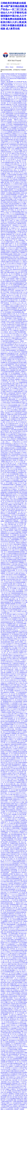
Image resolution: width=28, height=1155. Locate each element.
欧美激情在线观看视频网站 (13, 878)
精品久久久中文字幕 (21, 445)
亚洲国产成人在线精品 (11, 1106)
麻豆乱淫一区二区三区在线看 (16, 1013)
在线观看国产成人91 (16, 765)
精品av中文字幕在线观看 (15, 701)
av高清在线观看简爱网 (8, 130)
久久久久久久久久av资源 (14, 893)
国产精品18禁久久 (10, 886)
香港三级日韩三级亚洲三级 (10, 509)
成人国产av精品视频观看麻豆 (18, 177)
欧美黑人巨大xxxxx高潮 (19, 666)
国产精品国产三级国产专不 (15, 278)
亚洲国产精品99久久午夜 (14, 1046)
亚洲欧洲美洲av (10, 999)
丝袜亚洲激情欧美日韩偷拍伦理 (13, 298)
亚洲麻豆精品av (10, 567)
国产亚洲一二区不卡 (7, 319)
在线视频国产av (12, 341)
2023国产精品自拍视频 (16, 982)
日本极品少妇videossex (13, 487)
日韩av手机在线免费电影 (14, 454)
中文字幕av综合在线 (13, 156)
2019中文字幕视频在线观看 (16, 141)
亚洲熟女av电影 (6, 148)
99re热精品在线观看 (18, 956)
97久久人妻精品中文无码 (7, 164)
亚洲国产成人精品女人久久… (16, 874)
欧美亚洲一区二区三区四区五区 (15, 700)
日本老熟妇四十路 (11, 344)
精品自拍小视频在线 (6, 104)
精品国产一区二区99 (6, 248)
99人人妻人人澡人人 (12, 498)
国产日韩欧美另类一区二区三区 (14, 497)
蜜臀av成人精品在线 (18, 695)
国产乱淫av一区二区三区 (8, 790)
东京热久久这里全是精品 (20, 979)
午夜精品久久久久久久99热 (9, 755)
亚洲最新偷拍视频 (19, 214)
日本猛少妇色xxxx (17, 442)
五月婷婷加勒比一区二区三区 (16, 869)
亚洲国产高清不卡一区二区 (11, 243)
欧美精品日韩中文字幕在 (19, 617)
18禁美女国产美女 (13, 649)
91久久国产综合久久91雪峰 (17, 802)
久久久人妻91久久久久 (14, 550)
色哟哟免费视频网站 (18, 481)
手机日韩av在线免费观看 (20, 606)
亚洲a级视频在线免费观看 (15, 396)
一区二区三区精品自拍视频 (13, 993)
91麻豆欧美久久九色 (6, 548)
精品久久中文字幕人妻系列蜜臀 (9, 512)
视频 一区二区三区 (8, 103)
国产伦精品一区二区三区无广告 (13, 173)
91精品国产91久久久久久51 (11, 271)
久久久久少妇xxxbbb (7, 478)
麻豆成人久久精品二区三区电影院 (14, 590)
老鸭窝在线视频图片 (11, 988)
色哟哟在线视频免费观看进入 (17, 626)
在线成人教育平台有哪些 (16, 642)
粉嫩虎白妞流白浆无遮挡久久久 (14, 261)
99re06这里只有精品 (6, 313)
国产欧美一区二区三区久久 (9, 918)
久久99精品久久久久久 (16, 1069)
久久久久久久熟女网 (6, 177)
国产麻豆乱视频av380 (16, 835)
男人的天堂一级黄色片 (15, 542)
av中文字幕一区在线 (16, 104)
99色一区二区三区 (13, 545)
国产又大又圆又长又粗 (8, 729)
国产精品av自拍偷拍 (19, 139)
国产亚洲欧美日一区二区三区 (13, 1061)
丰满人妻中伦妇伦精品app (8, 759)
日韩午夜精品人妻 (14, 556)
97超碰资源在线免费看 (16, 744)
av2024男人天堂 (23, 156)
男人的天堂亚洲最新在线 (12, 362)
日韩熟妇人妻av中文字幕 (13, 359)
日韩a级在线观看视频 (20, 109)
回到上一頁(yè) (9, 67)
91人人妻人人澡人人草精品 (14, 611)
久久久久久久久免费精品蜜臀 (12, 861)
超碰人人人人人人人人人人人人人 (15, 613)
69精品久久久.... (5, 367)
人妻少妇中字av (10, 295)
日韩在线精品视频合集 (16, 834)
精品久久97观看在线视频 (15, 339)
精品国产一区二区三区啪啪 (15, 938)
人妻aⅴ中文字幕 (12, 397)
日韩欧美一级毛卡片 (8, 332)
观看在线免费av (17, 193)
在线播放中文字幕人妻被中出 (18, 419)
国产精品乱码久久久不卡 (14, 1020)
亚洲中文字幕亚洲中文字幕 (13, 854)
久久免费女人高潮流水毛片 (10, 877)
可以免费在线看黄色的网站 (13, 1060)
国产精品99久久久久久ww (19, 932)
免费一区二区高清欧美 (8, 510)
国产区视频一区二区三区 (12, 329)
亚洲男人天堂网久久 (7, 1055)
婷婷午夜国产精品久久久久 (14, 881)
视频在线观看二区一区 (14, 399)
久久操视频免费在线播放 (9, 519)
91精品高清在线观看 (22, 258)
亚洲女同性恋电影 (10, 579)
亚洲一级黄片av (13, 614)
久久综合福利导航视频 (11, 610)
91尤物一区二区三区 (14, 726)
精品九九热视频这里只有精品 (9, 639)
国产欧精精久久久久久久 (9, 304)
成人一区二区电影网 (21, 668)
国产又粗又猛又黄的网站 (9, 464)
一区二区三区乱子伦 (7, 161)
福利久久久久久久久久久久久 (13, 185)
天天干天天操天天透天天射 (15, 293)
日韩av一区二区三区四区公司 (14, 335)
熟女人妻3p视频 (13, 648)
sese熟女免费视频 (5, 162)
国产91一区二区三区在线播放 (12, 822)
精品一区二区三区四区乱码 (13, 753)
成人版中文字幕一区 (19, 292)
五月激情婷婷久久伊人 (15, 527)
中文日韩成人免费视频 (11, 752)
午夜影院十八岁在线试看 (15, 851)
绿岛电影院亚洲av (17, 1103)
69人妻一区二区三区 (16, 313)
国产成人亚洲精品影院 (17, 622)
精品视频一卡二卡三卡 (14, 84)
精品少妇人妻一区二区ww (12, 461)
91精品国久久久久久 (10, 413)
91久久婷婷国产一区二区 (11, 96)
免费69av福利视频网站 (16, 939)
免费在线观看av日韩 (12, 272)
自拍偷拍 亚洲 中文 (16, 260)
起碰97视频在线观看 (19, 130)
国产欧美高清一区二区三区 (15, 719)
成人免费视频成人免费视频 (9, 733)
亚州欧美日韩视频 (10, 307)
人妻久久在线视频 (10, 758)
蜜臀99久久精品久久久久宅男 (10, 390)
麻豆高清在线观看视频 (9, 231)
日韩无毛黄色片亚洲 (6, 1011)
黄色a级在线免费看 (14, 203)
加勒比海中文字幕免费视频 (7, 301)
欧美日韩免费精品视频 (9, 632)
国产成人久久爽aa (18, 118)
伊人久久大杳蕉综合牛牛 (16, 336)
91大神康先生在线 (21, 915)
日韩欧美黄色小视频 (18, 1031)
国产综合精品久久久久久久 (15, 1075)
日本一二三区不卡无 (12, 895)
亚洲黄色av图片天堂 (20, 1066)
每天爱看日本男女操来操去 (9, 915)
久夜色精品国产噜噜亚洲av (18, 538)
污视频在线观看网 (8, 190)
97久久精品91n (17, 478)
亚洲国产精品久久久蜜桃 (16, 803)
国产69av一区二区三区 (9, 274)
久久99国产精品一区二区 (19, 161)
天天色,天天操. (21, 135)
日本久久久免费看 (9, 640)
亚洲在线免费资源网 (6, 756)
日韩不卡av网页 (14, 573)
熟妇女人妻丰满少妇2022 (11, 188)
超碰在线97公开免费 (13, 671)
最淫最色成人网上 (5, 948)
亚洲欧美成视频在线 (10, 810)
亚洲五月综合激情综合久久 (9, 715)
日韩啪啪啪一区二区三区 (12, 672)
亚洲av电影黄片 (21, 733)
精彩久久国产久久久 (7, 709)
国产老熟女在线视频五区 (11, 472)
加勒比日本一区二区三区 (20, 164)
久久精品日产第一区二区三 (13, 268)
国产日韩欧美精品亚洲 (10, 258)
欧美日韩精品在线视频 (10, 777)
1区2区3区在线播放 (5, 101)
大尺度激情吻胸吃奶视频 (7, 484)
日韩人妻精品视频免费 (6, 110)
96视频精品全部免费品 (9, 448)
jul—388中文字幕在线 (15, 936)
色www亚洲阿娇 (19, 425)
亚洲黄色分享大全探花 (8, 290)
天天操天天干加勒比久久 (14, 249)
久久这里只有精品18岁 (9, 582)
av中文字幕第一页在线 (8, 292)
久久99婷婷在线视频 (11, 174)
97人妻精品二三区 (5, 419)
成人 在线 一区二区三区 (16, 816)
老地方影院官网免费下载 (11, 471)
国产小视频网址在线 (7, 481)
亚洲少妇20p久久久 (20, 1078)
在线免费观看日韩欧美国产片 (18, 191)
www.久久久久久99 (20, 206)
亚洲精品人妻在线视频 (11, 251)
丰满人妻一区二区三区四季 (19, 907)
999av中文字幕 (21, 202)
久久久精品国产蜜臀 (16, 151)
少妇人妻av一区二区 (6, 981)
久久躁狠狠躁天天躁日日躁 (16, 347)
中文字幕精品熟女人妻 (10, 855)
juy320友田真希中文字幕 (15, 704)
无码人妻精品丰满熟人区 (7, 1008)
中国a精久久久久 (7, 310)
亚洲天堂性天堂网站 (12, 202)
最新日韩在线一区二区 (12, 475)
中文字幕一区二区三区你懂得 (15, 1002)
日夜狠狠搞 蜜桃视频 (10, 603)
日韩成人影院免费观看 (17, 591)
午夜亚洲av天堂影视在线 (18, 179)
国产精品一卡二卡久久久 (8, 793)
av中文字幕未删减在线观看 (20, 190)
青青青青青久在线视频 (21, 974)
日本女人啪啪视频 (17, 319)
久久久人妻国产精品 (16, 248)
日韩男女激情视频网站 (12, 706)
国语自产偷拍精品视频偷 (13, 402)
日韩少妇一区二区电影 (13, 1095)
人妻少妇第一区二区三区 (15, 735)
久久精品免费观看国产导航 (11, 355)
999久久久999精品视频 (12, 480)
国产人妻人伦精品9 (19, 115)
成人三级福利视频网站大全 (15, 539)
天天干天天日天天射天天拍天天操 (9, 333)
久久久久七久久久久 (11, 142)
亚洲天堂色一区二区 (6, 892)
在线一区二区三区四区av (13, 226)
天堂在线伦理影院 (16, 1090)
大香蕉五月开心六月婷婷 (9, 196)
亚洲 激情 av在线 (6, 765)
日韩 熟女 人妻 (4, 81)
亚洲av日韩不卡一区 (7, 678)
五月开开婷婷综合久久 (10, 994)
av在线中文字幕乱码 (14, 849)
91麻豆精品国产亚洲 (10, 342)
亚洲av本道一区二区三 (11, 229)
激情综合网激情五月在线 (19, 103)
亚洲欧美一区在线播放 (6, 193)
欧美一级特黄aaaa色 (21, 625)
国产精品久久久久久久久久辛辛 (14, 654)
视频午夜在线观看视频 (19, 722)
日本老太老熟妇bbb (21, 674)
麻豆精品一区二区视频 (8, 843)
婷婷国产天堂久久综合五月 (16, 646)
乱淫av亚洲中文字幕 (19, 501)
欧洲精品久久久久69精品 (12, 750)
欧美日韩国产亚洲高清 (12, 171)
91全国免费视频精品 (19, 567)
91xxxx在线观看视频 (17, 926)
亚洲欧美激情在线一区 (16, 852)
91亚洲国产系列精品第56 (19, 845)
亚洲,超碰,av (9, 907)
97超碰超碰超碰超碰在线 (19, 124)
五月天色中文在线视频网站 (18, 515)
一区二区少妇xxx (13, 303)
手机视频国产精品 (11, 623)
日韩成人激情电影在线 (19, 968)
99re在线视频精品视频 (7, 971)
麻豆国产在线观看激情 (10, 144)
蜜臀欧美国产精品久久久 (12, 495)
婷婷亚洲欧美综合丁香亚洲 (18, 872)
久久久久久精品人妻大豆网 (9, 713)
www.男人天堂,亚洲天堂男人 (19, 121)
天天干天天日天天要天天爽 (13, 866)
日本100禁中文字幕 (13, 884)
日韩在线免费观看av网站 (17, 312)
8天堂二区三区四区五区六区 (18, 846)
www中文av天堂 (9, 409)
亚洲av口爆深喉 (5, 219)
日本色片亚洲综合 (8, 666)
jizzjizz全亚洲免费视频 (13, 286)
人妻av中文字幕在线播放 (8, 732)
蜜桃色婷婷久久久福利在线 (16, 868)
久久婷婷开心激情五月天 (9, 87)
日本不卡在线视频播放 (8, 115)
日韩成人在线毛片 (10, 1029)
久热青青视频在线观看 (11, 805)
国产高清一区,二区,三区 (12, 98)
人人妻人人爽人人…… (6, 442)
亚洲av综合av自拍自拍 (21, 579)
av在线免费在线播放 (20, 448)
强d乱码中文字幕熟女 (18, 832)
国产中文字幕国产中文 (10, 727)
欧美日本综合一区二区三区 (18, 423)
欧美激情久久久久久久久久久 (14, 83)
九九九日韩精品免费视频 (11, 707)
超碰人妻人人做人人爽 (16, 784)
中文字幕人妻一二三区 (8, 900)
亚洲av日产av (11, 643)
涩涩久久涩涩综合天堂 (9, 387)
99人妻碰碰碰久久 (18, 484)
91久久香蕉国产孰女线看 (17, 93)
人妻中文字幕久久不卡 (21, 440)
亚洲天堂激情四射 (22, 217)
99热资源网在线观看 (10, 974)
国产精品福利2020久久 (10, 147)
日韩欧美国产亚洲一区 (9, 345)
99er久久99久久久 (17, 110)
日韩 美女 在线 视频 (16, 101)
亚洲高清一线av (11, 817)
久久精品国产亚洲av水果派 (15, 698)
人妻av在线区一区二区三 (14, 380)
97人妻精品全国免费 (7, 722)
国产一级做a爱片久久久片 (15, 225)
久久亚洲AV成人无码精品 (11, 990)
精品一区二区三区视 (6, 423)
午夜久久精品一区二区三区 (11, 245)
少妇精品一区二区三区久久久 (18, 451)
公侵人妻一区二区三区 (8, 118)
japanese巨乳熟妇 (7, 121)
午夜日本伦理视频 (13, 400)
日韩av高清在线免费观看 (16, 500)
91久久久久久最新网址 (6, 122)
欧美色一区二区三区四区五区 (12, 155)
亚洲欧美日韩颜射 (13, 208)
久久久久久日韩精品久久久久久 (9, 165)
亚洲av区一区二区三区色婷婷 (8, 235)
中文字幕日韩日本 (8, 574)
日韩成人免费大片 (13, 745)
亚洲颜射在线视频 (22, 498)
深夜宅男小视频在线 (13, 490)
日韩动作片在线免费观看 (12, 631)
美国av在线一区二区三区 (16, 524)
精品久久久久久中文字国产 (18, 710)
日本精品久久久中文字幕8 (19, 947)
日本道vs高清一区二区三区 (9, 906)
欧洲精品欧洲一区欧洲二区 (11, 460)
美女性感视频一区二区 (18, 848)
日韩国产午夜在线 (10, 1025)
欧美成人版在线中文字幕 (12, 266)
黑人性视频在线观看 (13, 533)
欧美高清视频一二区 (6, 800)
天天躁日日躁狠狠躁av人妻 (12, 941)
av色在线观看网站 (22, 100)
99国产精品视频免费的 (20, 332)
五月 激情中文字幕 (14, 153)
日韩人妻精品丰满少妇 (17, 92)
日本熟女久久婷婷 (20, 687)
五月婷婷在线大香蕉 (6, 275)
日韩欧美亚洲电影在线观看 (19, 106)
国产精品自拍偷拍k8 (9, 86)
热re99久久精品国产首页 (12, 455)
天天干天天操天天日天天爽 (7, 890)
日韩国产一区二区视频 (10, 535)
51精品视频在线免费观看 (16, 429)
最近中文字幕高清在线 (10, 246)
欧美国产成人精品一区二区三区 (18, 162)
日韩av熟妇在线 (15, 548)
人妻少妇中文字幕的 (6, 260)
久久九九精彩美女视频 (16, 184)
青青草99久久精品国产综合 (9, 1107)
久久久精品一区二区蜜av (13, 220)
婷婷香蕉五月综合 (8, 170)
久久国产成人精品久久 (18, 199)
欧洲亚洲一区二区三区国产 (19, 216)
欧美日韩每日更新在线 (11, 368)
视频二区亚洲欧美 (18, 1100)
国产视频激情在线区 (8, 466)
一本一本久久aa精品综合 (9, 439)
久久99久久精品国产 (21, 680)
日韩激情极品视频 (21, 547)
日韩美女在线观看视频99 (19, 574)
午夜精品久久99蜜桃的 (15, 782)
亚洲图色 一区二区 (8, 832)
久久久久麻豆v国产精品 (17, 275)
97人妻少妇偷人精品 (15, 564)
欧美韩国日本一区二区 (17, 892)
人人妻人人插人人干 (11, 779)
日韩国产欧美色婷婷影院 (13, 255)
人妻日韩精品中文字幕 (14, 1040)
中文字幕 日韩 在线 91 (17, 1045)
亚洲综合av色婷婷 (6, 773)
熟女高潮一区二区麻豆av (9, 228)
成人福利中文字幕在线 (15, 263)
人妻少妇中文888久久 (21, 237)
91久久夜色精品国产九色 (11, 222)
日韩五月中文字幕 (20, 793)
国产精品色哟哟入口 (8, 797)
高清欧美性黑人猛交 (18, 89)
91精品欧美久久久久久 (19, 690)
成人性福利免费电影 (19, 797)
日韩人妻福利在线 (5, 184)
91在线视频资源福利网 (12, 492)
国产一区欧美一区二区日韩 (18, 669)
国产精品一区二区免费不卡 (20, 300)
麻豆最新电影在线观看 (20, 449)
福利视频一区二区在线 (14, 81)
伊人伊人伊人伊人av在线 (12, 929)
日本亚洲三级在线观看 (20, 365)
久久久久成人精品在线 (13, 526)
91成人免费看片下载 (12, 385)
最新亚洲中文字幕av (20, 1043)
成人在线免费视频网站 (17, 426)
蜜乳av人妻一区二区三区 (18, 599)
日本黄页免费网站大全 (10, 376)
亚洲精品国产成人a (10, 234)
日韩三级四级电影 (8, 932)
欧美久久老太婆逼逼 (10, 930)
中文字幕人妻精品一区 (8, 365)
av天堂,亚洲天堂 (14, 875)
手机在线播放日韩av (7, 89)
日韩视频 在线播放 (19, 1094)
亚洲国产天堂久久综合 (14, 921)
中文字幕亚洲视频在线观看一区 (18, 1006)
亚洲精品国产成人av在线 (17, 1083)
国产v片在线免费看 (8, 1100)
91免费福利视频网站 (18, 310)
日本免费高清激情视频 (8, 371)
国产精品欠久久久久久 (15, 219)
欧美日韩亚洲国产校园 (11, 898)
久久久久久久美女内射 (14, 503)
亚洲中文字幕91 (19, 901)
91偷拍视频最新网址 (16, 826)
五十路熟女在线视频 (13, 306)
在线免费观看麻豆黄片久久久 (9, 100)
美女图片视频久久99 (21, 235)
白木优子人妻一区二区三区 (9, 1034)
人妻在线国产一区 (5, 933)
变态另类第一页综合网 (9, 597)
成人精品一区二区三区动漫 (15, 858)
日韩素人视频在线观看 (17, 756)
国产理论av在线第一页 (20, 935)
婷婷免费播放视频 (17, 283)
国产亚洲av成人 (11, 206)
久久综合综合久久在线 (16, 1068)
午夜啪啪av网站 (8, 599)
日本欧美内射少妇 (20, 965)
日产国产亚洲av (11, 322)
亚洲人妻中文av (14, 774)
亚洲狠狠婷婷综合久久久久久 (10, 716)
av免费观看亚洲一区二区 (7, 634)
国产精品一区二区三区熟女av (12, 182)
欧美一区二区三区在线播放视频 (10, 474)
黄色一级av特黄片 (19, 486)
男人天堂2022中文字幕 (11, 762)
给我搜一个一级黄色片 (15, 903)
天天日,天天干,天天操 (11, 660)
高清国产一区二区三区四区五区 (17, 977)
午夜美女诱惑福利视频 (20, 999)
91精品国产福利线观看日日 (15, 883)
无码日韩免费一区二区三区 (9, 297)
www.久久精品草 (7, 926)
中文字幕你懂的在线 (7, 287)
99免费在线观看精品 (18, 284)
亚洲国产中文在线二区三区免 (8, 237)
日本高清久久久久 (10, 558)
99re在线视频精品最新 (10, 445)
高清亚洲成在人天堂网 (16, 200)
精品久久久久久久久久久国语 (15, 457)
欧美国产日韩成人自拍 (6, 468)
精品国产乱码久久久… (13, 629)
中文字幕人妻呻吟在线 (12, 658)
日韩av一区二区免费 (10, 417)
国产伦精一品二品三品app (18, 516)
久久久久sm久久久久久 (16, 90)
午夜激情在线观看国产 (11, 350)
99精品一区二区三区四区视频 (13, 213)
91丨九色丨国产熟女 (19, 640)
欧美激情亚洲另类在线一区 (7, 901)
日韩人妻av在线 (6, 561)
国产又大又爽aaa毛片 (11, 771)
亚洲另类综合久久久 (18, 132)
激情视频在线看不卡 (6, 252)
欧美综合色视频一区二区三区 (8, 138)
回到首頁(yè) (19, 67)
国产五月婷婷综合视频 (6, 199)
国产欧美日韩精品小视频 (8, 440)
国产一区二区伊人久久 (12, 382)
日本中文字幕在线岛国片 (12, 831)
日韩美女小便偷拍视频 (18, 781)
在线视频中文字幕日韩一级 (18, 619)
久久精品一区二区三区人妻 (19, 483)
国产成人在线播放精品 (15, 602)
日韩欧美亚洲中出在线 (10, 493)
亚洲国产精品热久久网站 (12, 242)
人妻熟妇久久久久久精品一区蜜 (10, 808)
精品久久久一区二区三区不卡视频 (13, 150)
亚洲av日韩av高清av (14, 257)
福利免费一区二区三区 (14, 718)
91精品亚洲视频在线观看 (16, 950)
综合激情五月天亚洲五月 (9, 674)
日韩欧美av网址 (17, 254)
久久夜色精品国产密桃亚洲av (14, 393)
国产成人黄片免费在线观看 (9, 506)
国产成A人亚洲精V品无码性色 (16, 748)
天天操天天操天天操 (13, 315)
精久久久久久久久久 (13, 348)
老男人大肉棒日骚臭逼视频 (11, 1087)
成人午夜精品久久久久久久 (16, 133)
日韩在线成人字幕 (13, 280)
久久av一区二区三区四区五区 (10, 145)
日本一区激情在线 (13, 663)
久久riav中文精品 (8, 823)
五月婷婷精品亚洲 (11, 664)
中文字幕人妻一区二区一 (11, 463)
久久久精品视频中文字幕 (14, 127)
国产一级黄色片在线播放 (15, 1000)
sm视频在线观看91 (9, 113)
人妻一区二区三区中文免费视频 (15, 961)
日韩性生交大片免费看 (11, 391)
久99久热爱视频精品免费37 (14, 406)
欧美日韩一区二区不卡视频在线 (10, 330)
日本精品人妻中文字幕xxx (20, 1010)
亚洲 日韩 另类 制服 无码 (13, 1097)
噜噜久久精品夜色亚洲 (21, 417)
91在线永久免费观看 (15, 326)
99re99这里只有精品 (19, 324)
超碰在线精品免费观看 (14, 596)
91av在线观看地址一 (14, 277)
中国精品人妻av (12, 675)
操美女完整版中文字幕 (9, 897)
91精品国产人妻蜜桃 (22, 196)
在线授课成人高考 (20, 810)
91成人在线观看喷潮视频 (15, 1058)
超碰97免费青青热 (6, 281)
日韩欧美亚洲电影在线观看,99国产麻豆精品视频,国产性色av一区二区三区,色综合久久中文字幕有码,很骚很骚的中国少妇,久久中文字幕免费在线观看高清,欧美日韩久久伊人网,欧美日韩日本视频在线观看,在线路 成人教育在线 (14, 16)
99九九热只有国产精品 (14, 684)
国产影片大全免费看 (20, 643)
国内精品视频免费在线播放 (11, 864)
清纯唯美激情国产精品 (11, 205)
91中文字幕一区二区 (22, 176)
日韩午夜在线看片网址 (18, 620)
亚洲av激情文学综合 (16, 1011)
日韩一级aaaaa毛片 (5, 580)
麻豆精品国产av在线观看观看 (8, 791)
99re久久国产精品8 (16, 431)
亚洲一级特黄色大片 (20, 167)
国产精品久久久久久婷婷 (7, 158)
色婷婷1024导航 (9, 300)
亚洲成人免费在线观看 (15, 518)
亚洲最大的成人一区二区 (11, 240)
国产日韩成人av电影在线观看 (13, 697)
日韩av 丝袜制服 (12, 814)
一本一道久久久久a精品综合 (15, 1014)
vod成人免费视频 (15, 148)
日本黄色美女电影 (17, 122)
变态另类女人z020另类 (8, 1005)
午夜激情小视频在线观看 (8, 806)
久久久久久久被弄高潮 (20, 605)
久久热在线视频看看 (19, 1057)
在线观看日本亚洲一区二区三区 (9, 107)
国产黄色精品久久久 (15, 568)
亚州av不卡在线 (12, 594)
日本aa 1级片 (23, 182)
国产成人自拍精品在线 (8, 324)
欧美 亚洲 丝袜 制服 (22, 553)
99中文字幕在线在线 (7, 661)
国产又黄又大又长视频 (12, 477)
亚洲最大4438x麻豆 (20, 338)
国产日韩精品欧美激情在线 (19, 281)
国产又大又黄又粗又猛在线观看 (9, 217)
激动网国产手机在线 (12, 1092)
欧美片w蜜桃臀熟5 (9, 1094)
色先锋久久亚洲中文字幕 (13, 657)
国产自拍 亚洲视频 (11, 129)
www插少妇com (16, 443)
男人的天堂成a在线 (15, 580)
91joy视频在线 (9, 435)
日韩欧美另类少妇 (11, 1048)
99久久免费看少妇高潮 (21, 632)
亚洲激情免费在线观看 (8, 536)
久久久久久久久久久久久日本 (13, 264)
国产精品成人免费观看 (14, 379)
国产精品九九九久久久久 (13, 587)
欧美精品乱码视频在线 (9, 109)
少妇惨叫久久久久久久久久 (11, 1039)
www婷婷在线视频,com (11, 513)
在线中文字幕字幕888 (18, 709)
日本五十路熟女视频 (14, 544)
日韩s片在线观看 (19, 345)
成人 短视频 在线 (9, 414)
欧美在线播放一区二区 (6, 416)
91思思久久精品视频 (13, 655)
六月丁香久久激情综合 (8, 935)
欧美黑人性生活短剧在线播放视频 (16, 967)
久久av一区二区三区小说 (11, 693)
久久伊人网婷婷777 (9, 1066)
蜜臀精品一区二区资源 (21, 274)
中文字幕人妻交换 (17, 469)
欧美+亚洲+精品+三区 (6, 179)
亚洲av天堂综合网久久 (16, 452)
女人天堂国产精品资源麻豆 (10, 945)
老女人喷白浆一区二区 (8, 388)
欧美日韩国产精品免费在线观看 (18, 136)
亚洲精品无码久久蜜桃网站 (18, 252)
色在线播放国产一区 (11, 176)
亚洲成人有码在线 (19, 843)
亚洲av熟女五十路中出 (10, 819)
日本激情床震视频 (12, 135)
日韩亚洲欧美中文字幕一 (13, 353)
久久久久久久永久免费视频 (14, 532)
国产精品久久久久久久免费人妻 (16, 767)
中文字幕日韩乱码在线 (16, 768)
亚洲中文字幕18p (7, 1031)
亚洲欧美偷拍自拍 (21, 246)
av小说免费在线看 (11, 1016)
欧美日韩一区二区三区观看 (9, 588)
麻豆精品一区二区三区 (8, 605)
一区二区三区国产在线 (14, 351)
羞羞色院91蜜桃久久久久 (15, 541)
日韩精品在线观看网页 (11, 309)
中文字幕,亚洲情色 (19, 1051)
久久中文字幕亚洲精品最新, (9, 232)
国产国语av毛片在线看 (13, 927)
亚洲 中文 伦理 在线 (7, 695)
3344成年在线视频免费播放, (16, 356)
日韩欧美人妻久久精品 (6, 283)
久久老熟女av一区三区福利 (17, 489)
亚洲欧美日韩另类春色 (16, 321)
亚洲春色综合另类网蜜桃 (15, 367)
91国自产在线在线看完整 (7, 764)
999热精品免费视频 (20, 582)
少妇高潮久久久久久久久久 (18, 800)
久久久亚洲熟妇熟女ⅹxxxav (12, 944)
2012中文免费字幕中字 (11, 434)
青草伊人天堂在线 (8, 223)
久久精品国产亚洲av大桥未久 (19, 197)
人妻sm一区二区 (17, 170)
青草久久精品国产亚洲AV (16, 126)
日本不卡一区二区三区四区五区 (18, 422)
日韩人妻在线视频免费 (11, 1054)
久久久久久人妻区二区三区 (17, 1026)
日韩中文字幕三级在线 (11, 432)
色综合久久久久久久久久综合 (10, 776)
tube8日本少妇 (4, 675)
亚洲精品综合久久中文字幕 (12, 112)
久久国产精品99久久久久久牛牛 (13, 829)
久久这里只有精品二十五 (16, 1081)
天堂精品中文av (12, 1077)
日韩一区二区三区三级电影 (8, 238)
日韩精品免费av (14, 933)
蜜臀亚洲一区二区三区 (6, 956)
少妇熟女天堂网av (5, 500)
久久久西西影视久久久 (18, 468)
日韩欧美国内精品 (8, 139)
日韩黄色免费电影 (12, 116)
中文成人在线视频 (13, 635)
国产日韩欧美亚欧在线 (12, 394)
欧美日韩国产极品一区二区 (10, 637)
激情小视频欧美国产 (10, 289)
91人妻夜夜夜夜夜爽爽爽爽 (14, 358)
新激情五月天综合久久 (16, 1084)
